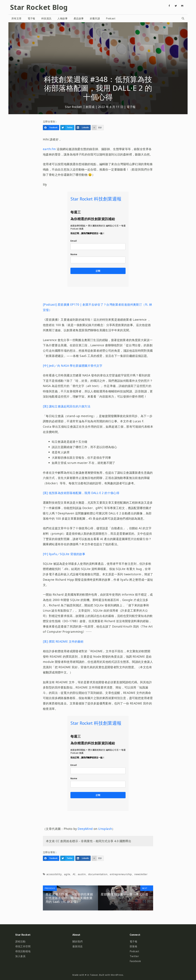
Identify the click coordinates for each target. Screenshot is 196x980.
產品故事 (79, 18)
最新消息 (77, 946)
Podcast (110, 18)
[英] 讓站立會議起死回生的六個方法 (66, 406)
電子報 (31, 18)
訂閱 (98, 270)
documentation (97, 874)
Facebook (135, 961)
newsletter (140, 874)
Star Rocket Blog (39, 7)
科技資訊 (46, 18)
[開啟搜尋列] (183, 18)
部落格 (133, 946)
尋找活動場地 (22, 951)
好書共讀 (95, 18)
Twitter (134, 956)
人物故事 (62, 18)
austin (82, 874)
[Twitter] (175, 5)
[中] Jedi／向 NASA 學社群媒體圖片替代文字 (72, 366)
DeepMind (85, 829)
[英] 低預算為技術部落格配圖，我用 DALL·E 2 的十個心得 (81, 493)
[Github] (182, 5)
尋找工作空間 (22, 946)
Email (73, 240)
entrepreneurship (121, 874)
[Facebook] (169, 5)
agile (67, 874)
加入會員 (20, 956)
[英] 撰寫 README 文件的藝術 (63, 641)
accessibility (54, 874)
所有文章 (16, 18)
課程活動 (20, 941)
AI (74, 874)
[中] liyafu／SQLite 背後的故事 (64, 554)
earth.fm (49, 149)
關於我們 (77, 941)
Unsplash (105, 829)
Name (73, 254)
